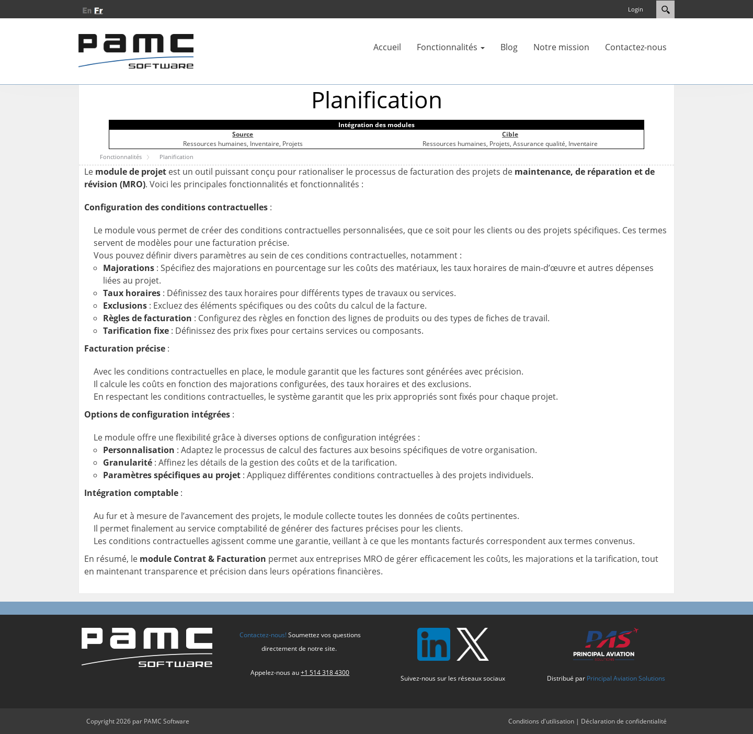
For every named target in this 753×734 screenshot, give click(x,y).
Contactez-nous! (263, 634)
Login (635, 9)
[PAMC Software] (135, 50)
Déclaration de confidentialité (624, 721)
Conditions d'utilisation (541, 721)
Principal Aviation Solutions (626, 678)
